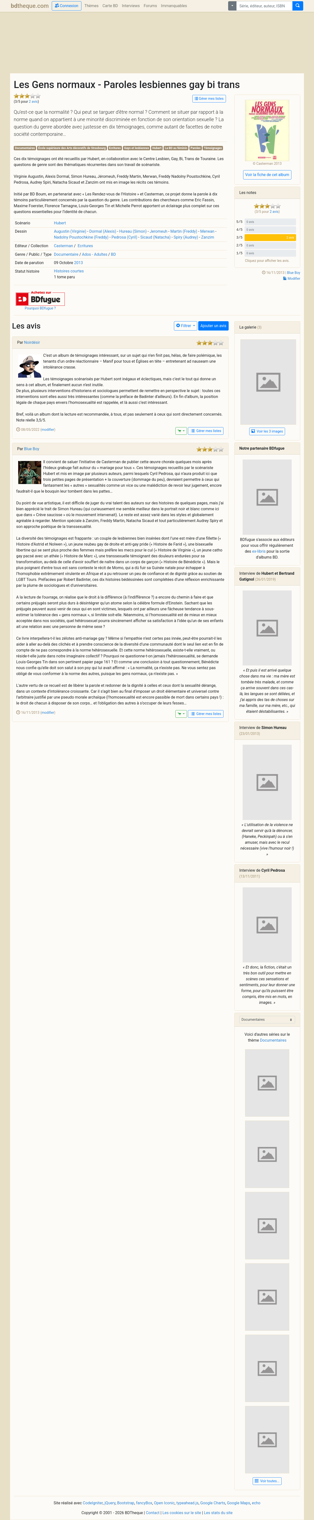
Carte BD (110, 5)
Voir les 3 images (267, 431)
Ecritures (115, 148)
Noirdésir (32, 342)
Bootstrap (125, 1503)
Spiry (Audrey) (186, 237)
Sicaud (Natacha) (155, 237)
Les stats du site (218, 1512)
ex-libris (259, 551)
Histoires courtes (69, 271)
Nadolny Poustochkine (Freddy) (81, 237)
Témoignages (213, 148)
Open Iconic (164, 1503)
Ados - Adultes (94, 254)
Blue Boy (293, 273)
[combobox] (264, 6)
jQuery (110, 1503)
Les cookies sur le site (181, 1512)
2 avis (33, 101)
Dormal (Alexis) (102, 231)
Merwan (207, 231)
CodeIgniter (93, 1503)
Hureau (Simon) (133, 231)
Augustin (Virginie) (70, 231)
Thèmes (91, 5)
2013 (78, 262)
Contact (152, 1512)
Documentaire (66, 254)
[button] (40, 298)
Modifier (291, 279)
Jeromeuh (158, 231)
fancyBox (144, 1503)
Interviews (131, 5)
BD (113, 254)
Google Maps (238, 1503)
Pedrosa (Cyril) (124, 237)
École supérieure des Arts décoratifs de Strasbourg (72, 148)
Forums (150, 5)
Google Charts (212, 1503)
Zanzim (207, 237)
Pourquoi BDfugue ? (40, 308)
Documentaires (25, 148)
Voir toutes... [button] (267, 1481)
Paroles (196, 148)
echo (256, 1503)
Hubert (156, 148)
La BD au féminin (176, 148)
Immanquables (174, 5)
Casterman (63, 245)
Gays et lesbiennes (136, 148)
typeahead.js (187, 1503)
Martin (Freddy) (183, 231)
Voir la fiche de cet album (267, 174)
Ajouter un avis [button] (213, 325)
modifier (47, 430)
